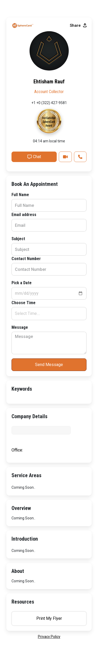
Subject (18, 238)
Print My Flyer (49, 618)
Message (19, 327)
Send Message (49, 364)
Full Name (20, 194)
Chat (34, 156)
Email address (23, 214)
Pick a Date (21, 282)
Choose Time (23, 302)
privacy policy (49, 637)
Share (78, 25)
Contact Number (26, 258)
